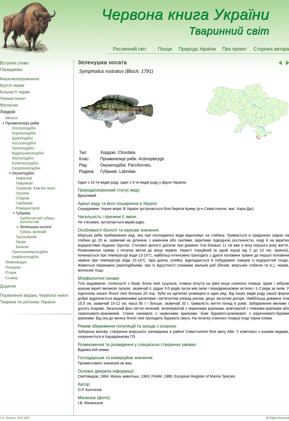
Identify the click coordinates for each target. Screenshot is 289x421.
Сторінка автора (271, 49)
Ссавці (11, 278)
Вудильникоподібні (28, 153)
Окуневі (22, 193)
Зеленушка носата (35, 227)
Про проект (234, 49)
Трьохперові (26, 237)
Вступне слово (14, 63)
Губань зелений (33, 232)
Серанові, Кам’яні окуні (35, 188)
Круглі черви (12, 85)
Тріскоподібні (23, 148)
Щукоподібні (22, 138)
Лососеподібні (24, 143)
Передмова (11, 69)
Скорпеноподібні (26, 168)
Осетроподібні (24, 128)
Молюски (9, 105)
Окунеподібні (23, 173)
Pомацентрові (27, 208)
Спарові (22, 198)
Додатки (8, 286)
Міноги (11, 118)
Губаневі (23, 213)
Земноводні (16, 262)
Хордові (7, 111)
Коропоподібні (24, 133)
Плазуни (13, 267)
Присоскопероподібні (30, 252)
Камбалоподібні (25, 257)
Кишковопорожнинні (19, 79)
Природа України (197, 49)
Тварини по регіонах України (27, 302)
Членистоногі (13, 98)
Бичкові (22, 247)
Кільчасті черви (15, 92)
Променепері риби (22, 123)
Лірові (21, 242)
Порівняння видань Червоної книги (34, 295)
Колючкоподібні (25, 163)
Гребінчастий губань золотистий (37, 220)
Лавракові (24, 183)
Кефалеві (24, 178)
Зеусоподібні (23, 158)
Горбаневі (24, 203)
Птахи (10, 272)
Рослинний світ (129, 49)
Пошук (165, 49)
